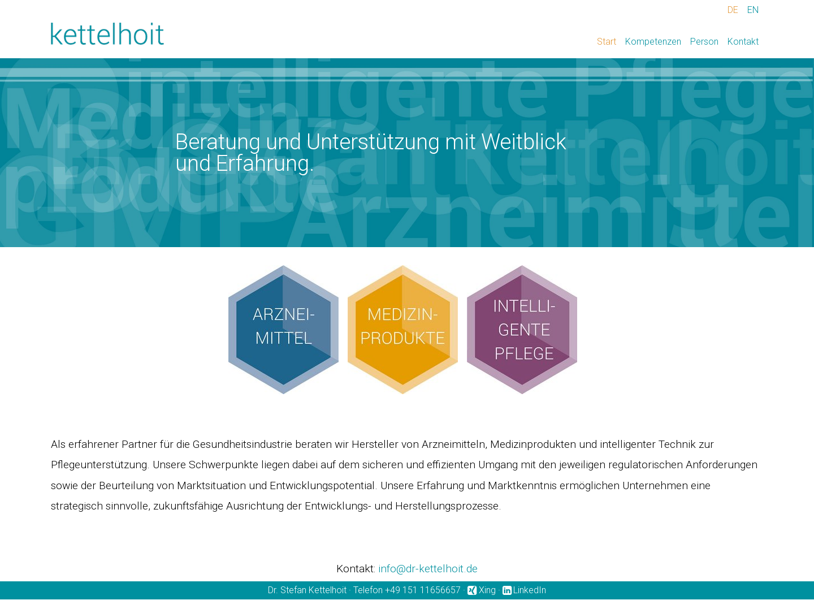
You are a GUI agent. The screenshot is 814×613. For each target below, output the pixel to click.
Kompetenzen (653, 41)
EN (753, 10)
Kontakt (743, 41)
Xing (487, 590)
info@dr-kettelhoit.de (428, 568)
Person (704, 41)
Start (606, 41)
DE (733, 10)
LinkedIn (529, 590)
